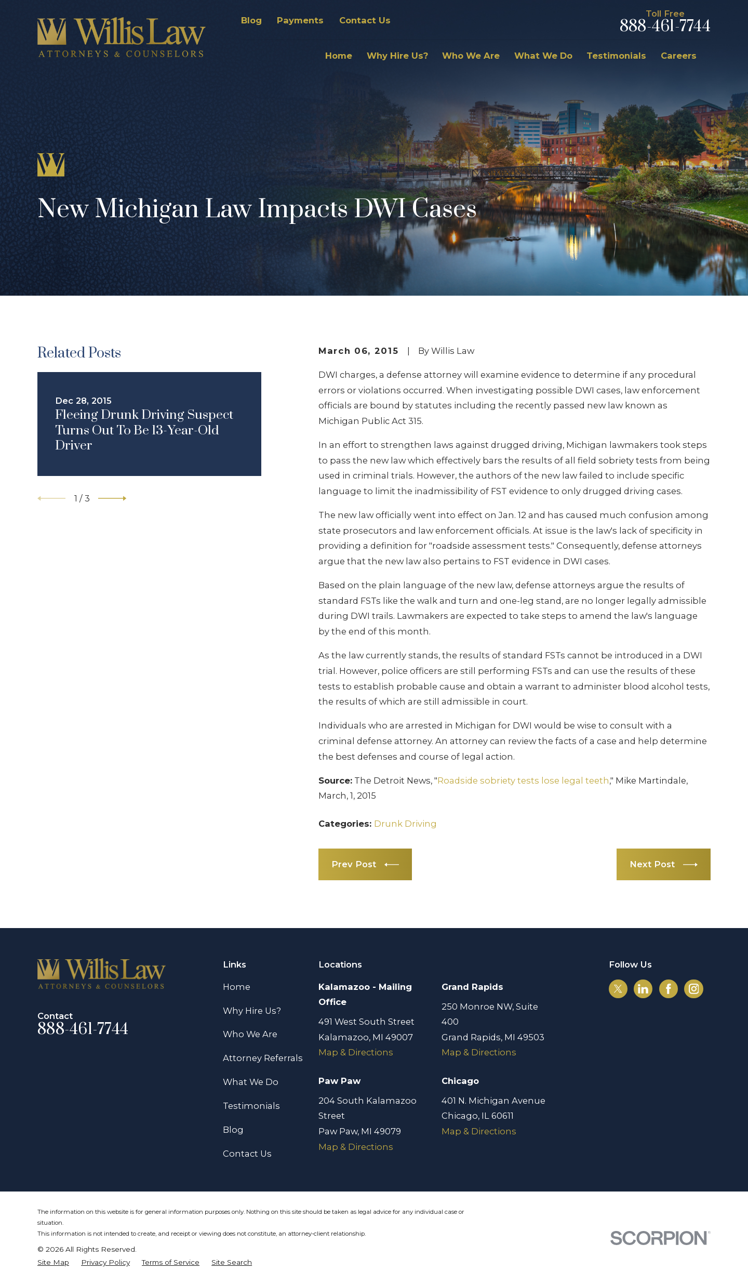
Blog (251, 20)
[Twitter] (618, 989)
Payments (300, 20)
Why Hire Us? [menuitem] (397, 55)
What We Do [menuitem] (543, 55)
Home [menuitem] (338, 55)
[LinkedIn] (643, 989)
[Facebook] (668, 989)
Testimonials (251, 1106)
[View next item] (112, 498)
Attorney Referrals (263, 1058)
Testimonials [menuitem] (616, 55)
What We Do (250, 1082)
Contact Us (365, 20)
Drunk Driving (405, 823)
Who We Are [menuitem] (471, 55)
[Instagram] (694, 989)
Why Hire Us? (252, 1010)
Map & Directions (355, 1052)
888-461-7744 (665, 27)
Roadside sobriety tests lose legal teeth (523, 780)
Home (236, 987)
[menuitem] (53, 1262)
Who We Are (250, 1034)
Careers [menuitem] (679, 55)
